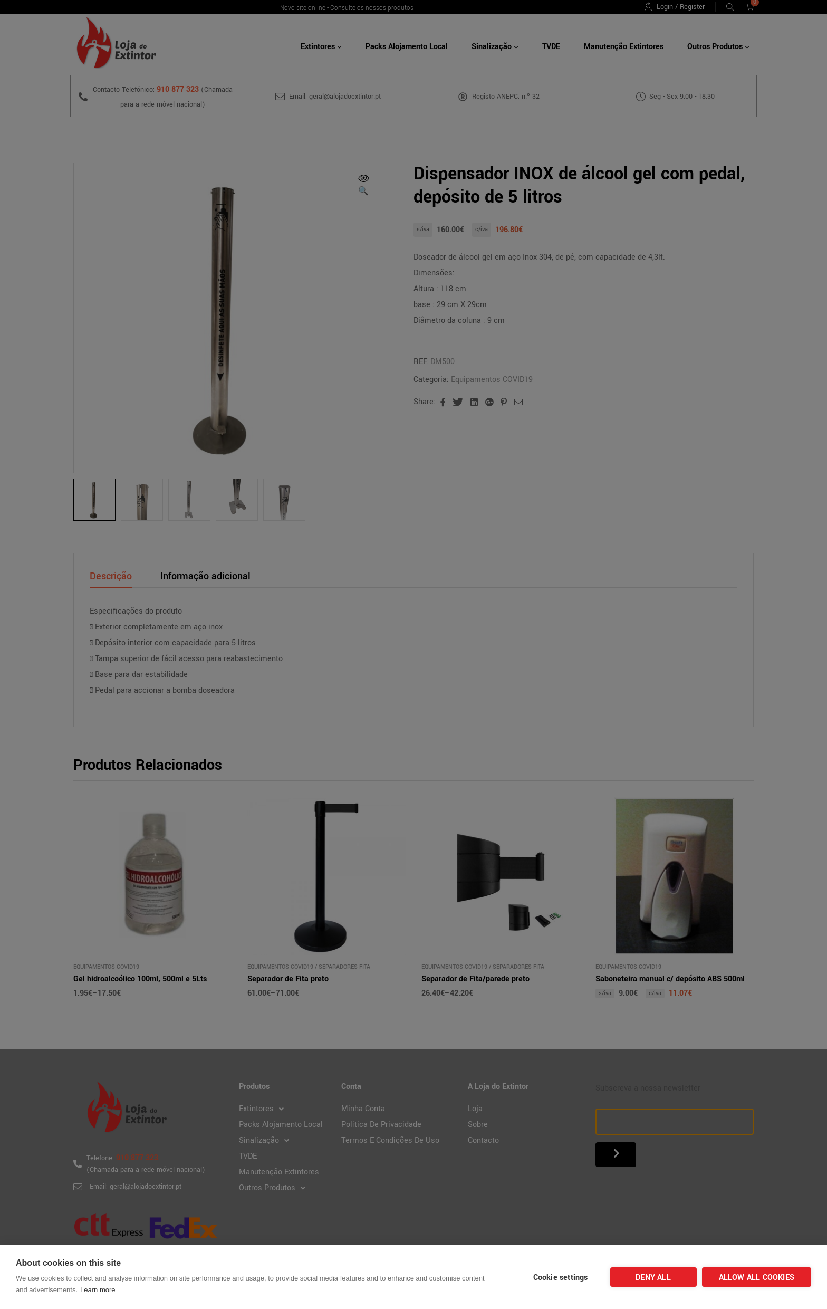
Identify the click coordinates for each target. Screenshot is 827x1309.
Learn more (97, 1290)
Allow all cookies (756, 1277)
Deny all (653, 1277)
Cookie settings (560, 1277)
